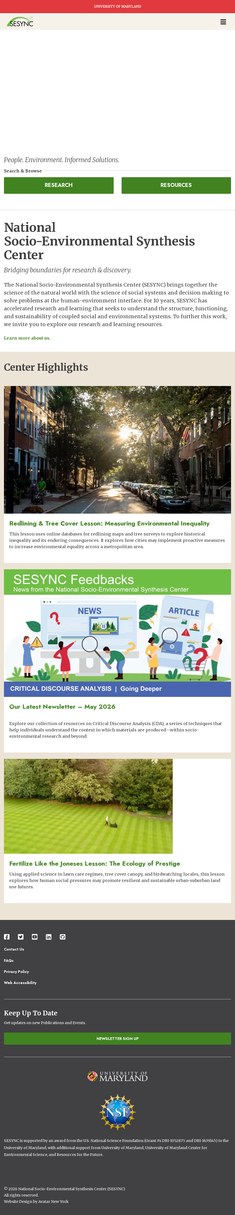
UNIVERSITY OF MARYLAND (117, 6)
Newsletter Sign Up (118, 1038)
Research (59, 185)
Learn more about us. (27, 338)
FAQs (8, 960)
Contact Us (14, 949)
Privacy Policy (16, 971)
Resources (176, 185)
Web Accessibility (20, 982)
